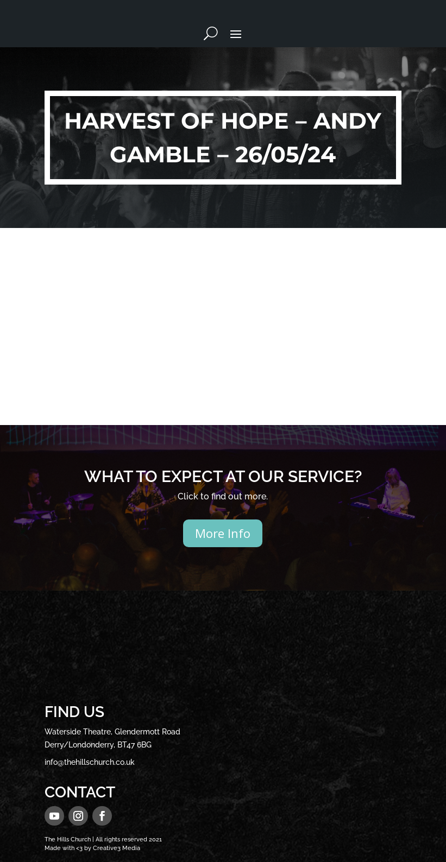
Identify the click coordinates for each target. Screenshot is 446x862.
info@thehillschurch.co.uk (90, 762)
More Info (222, 533)
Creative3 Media (116, 848)
